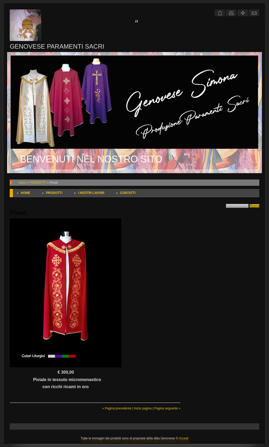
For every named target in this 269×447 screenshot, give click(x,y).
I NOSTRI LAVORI (91, 193)
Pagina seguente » (167, 408)
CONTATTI (128, 193)
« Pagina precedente (116, 408)
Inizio (22, 182)
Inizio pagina (143, 408)
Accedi (183, 438)
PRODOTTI (38, 182)
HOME (25, 193)
